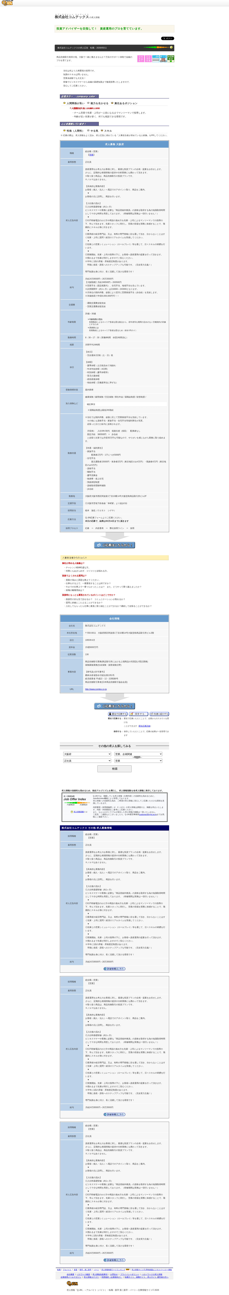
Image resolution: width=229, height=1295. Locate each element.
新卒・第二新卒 (85, 1270)
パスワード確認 (83, 1274)
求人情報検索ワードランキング (113, 1270)
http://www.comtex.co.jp (96, 689)
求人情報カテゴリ (91, 1277)
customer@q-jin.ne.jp (148, 814)
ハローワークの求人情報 (152, 1274)
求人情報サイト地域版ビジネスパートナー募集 (152, 1270)
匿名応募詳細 (144, 726)
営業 (91, 155)
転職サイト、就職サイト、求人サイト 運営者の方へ (146, 1277)
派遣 (75, 1270)
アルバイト (67, 1270)
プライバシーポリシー (129, 1274)
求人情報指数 (79, 812)
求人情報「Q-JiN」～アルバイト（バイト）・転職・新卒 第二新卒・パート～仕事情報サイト (109, 1290)
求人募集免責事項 (100, 1274)
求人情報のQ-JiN (7, 1)
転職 (59, 1270)
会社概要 (70, 1274)
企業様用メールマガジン (71, 1277)
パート (96, 1270)
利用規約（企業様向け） (112, 1277)
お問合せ (114, 1274)
